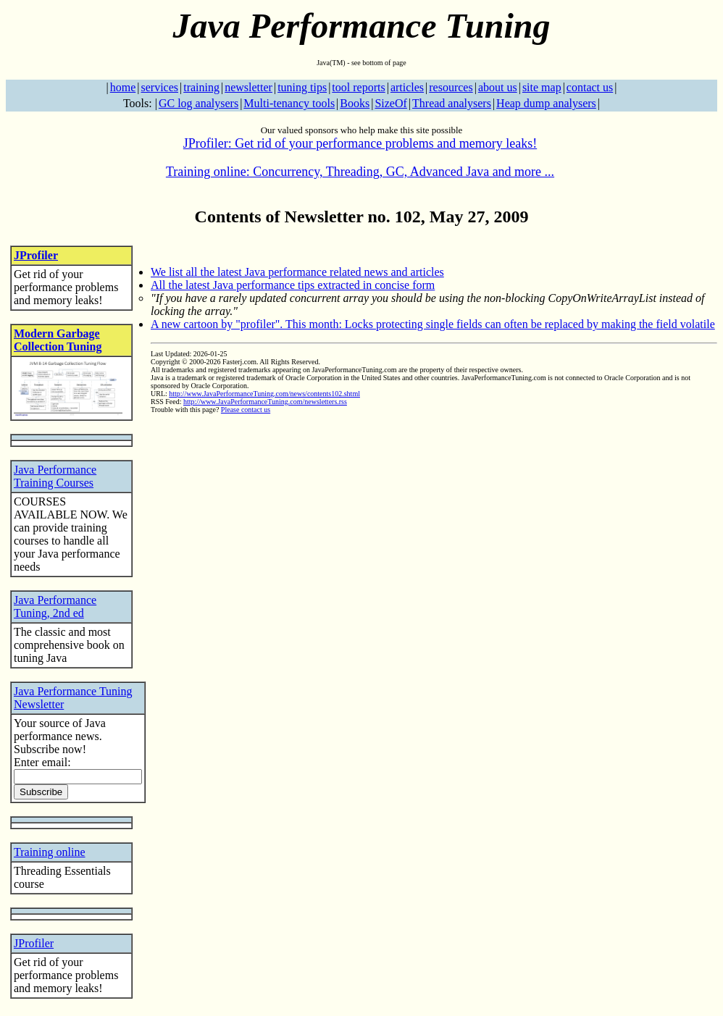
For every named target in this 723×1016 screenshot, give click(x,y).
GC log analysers (198, 103)
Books (354, 103)
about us (497, 87)
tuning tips (302, 87)
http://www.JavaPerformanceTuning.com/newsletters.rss (265, 402)
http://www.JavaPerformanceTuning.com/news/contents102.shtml (264, 394)
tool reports (358, 87)
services (159, 87)
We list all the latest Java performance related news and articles (297, 272)
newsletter (248, 87)
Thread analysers (451, 103)
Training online (49, 852)
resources (450, 87)
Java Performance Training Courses (55, 476)
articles (407, 87)
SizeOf (390, 103)
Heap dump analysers (546, 103)
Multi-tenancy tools (289, 103)
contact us (590, 87)
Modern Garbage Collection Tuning (57, 340)
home (123, 87)
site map (541, 87)
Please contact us (245, 409)
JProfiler (36, 255)
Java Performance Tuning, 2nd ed (55, 606)
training (201, 87)
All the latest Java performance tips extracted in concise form (293, 285)
